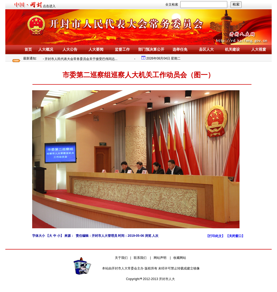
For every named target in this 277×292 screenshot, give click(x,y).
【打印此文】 (216, 236)
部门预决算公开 (151, 49)
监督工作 (122, 49)
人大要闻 (96, 49)
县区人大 (206, 49)
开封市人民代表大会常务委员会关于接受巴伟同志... (81, 59)
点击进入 (49, 6)
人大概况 (45, 49)
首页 (28, 49)
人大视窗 (258, 49)
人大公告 (69, 49)
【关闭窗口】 (235, 236)
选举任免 (180, 49)
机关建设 (232, 49)
